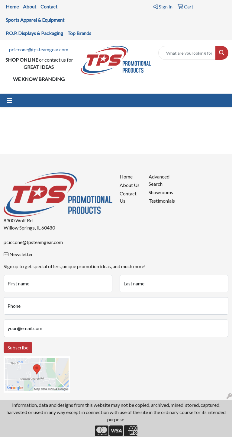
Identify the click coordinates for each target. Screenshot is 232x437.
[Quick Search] (187, 53)
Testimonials (159, 201)
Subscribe (18, 347)
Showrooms (159, 192)
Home (126, 176)
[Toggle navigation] (9, 100)
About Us (130, 185)
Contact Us (128, 197)
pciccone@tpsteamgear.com (38, 49)
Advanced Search (159, 180)
